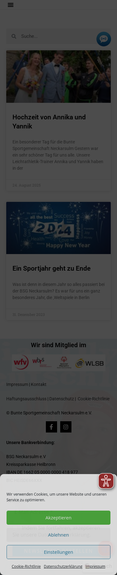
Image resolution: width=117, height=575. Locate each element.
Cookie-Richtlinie (26, 566)
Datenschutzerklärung (63, 566)
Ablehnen (58, 535)
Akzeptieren (58, 517)
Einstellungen (58, 552)
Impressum (95, 566)
